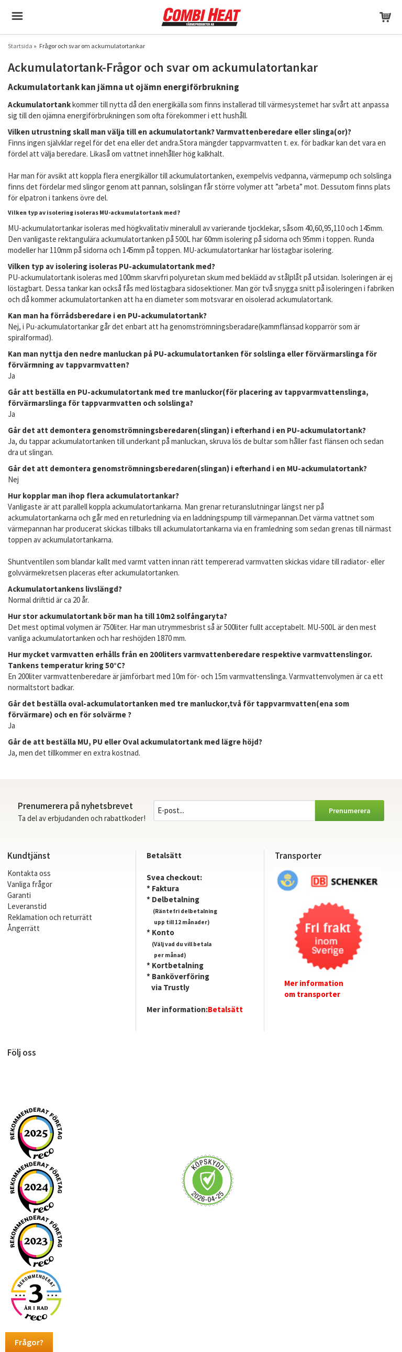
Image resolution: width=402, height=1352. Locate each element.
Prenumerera (350, 810)
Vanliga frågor (29, 884)
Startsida (20, 46)
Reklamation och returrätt (49, 917)
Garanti (19, 895)
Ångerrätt (23, 928)
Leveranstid (27, 906)
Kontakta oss (29, 873)
